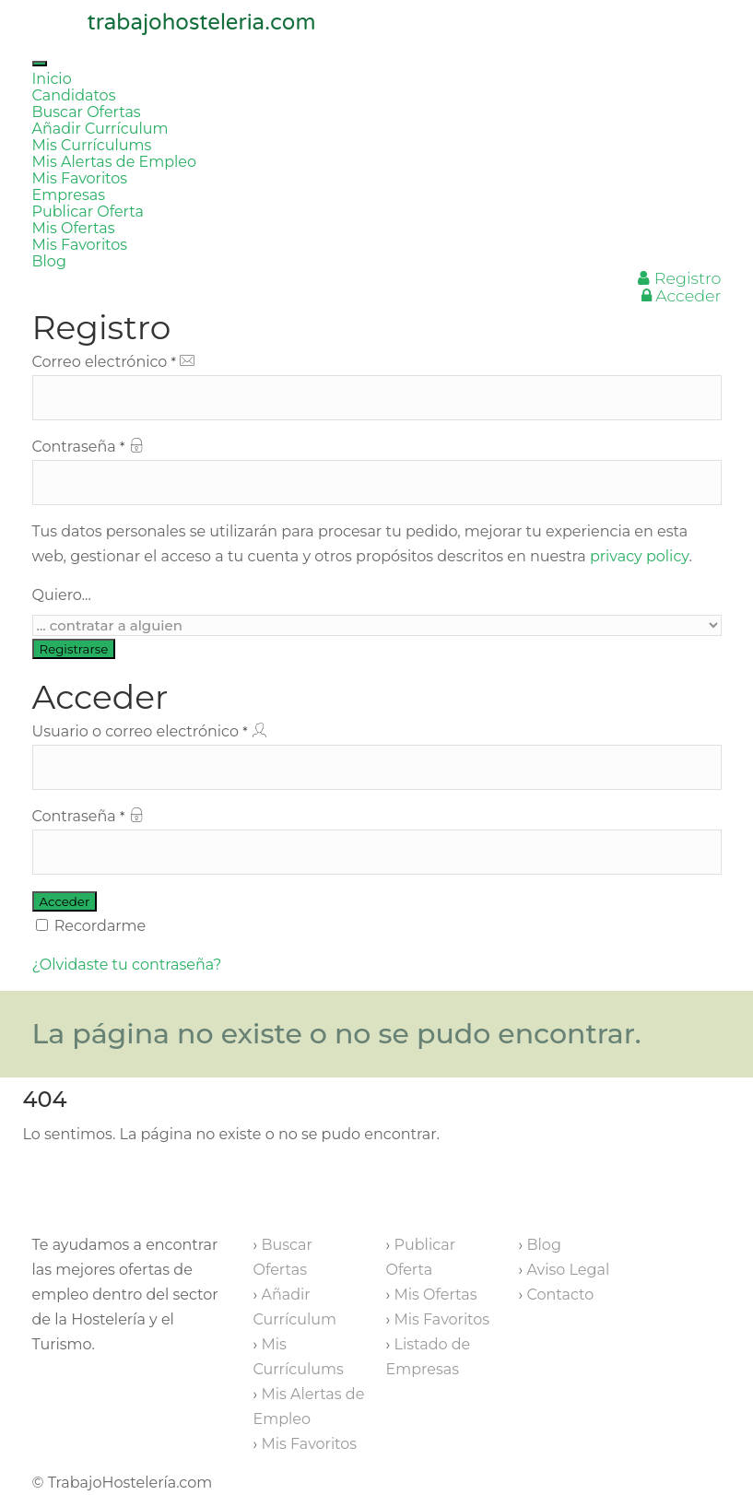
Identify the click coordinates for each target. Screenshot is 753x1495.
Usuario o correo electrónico (377, 756)
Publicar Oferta (88, 211)
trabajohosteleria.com (202, 22)
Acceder (681, 295)
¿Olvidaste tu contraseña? (127, 964)
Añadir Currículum (100, 128)
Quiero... (61, 595)
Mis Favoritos (80, 178)
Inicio (52, 79)
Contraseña (377, 471)
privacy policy (639, 556)
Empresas (68, 195)
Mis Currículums (92, 145)
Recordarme (91, 926)
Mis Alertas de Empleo (114, 162)
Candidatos (74, 95)
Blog (49, 261)
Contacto (560, 1294)
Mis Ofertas (73, 228)
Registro (679, 278)
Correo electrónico (377, 386)
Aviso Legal (567, 1269)
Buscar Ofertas (86, 112)
